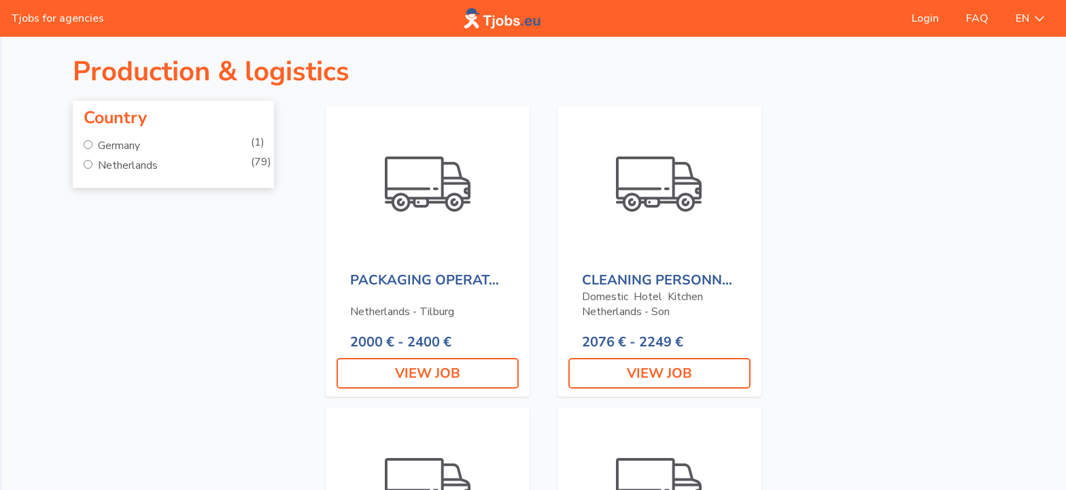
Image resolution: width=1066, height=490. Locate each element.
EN (1030, 18)
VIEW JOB (427, 373)
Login (925, 18)
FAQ (977, 18)
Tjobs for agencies (57, 18)
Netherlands (126, 165)
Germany (117, 145)
